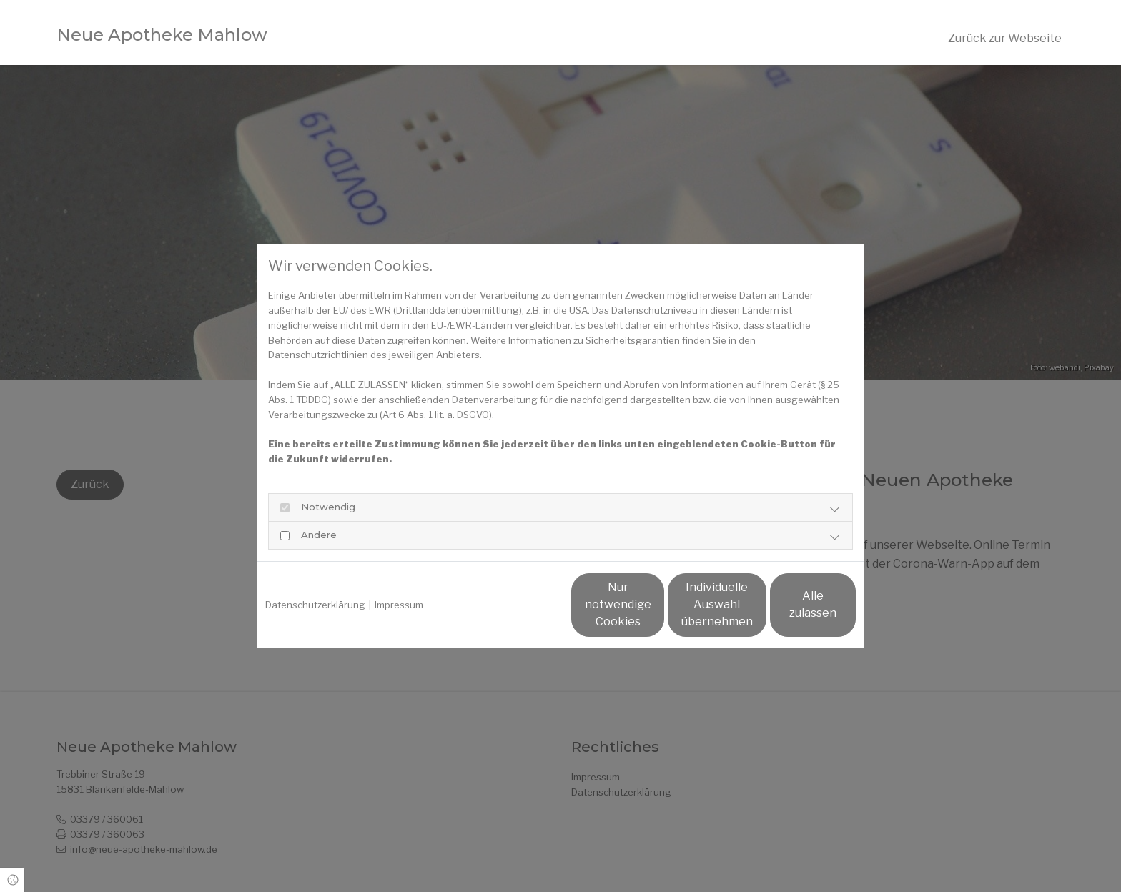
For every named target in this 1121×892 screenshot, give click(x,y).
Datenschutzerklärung (315, 604)
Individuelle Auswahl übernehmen (654, 604)
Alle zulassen (789, 604)
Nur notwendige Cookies (518, 604)
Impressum (399, 604)
